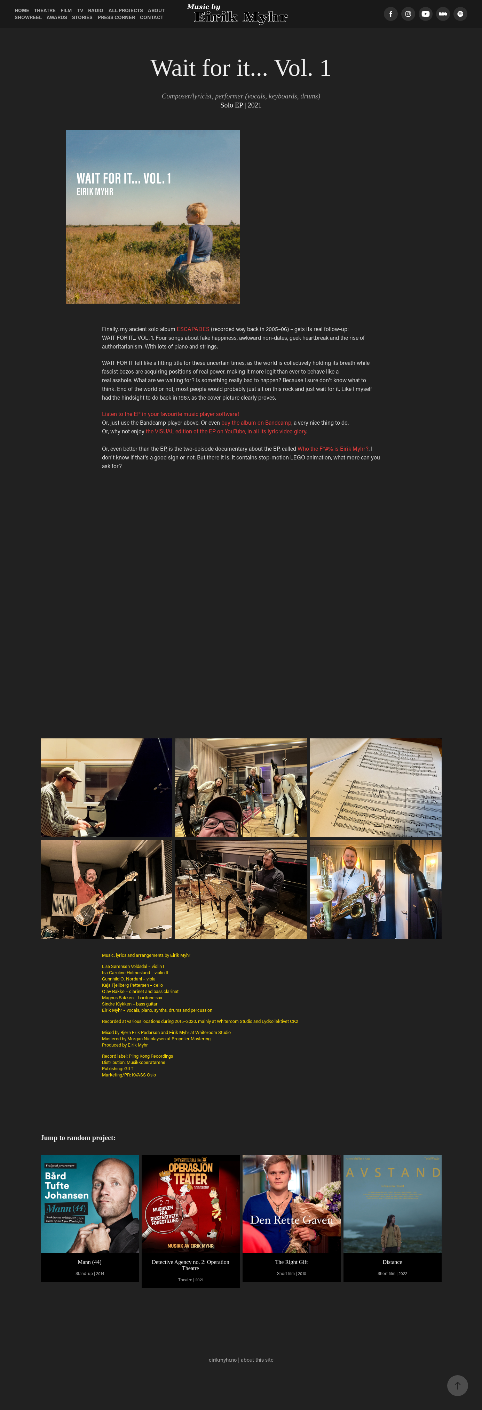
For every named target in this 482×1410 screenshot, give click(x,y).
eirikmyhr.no (223, 1359)
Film (66, 10)
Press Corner (116, 17)
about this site (257, 1359)
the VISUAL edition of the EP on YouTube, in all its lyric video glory (226, 431)
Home (22, 10)
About (156, 10)
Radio (95, 10)
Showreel (28, 17)
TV (80, 10)
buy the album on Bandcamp (256, 422)
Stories (82, 17)
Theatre (45, 10)
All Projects (126, 10)
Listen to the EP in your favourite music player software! (171, 413)
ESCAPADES (193, 329)
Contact (151, 17)
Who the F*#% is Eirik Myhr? (333, 448)
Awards (57, 17)
